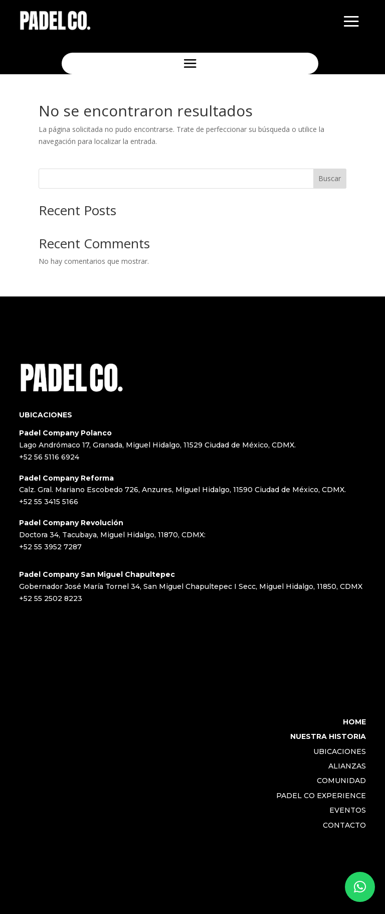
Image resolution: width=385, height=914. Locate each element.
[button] (360, 887)
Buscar (329, 178)
